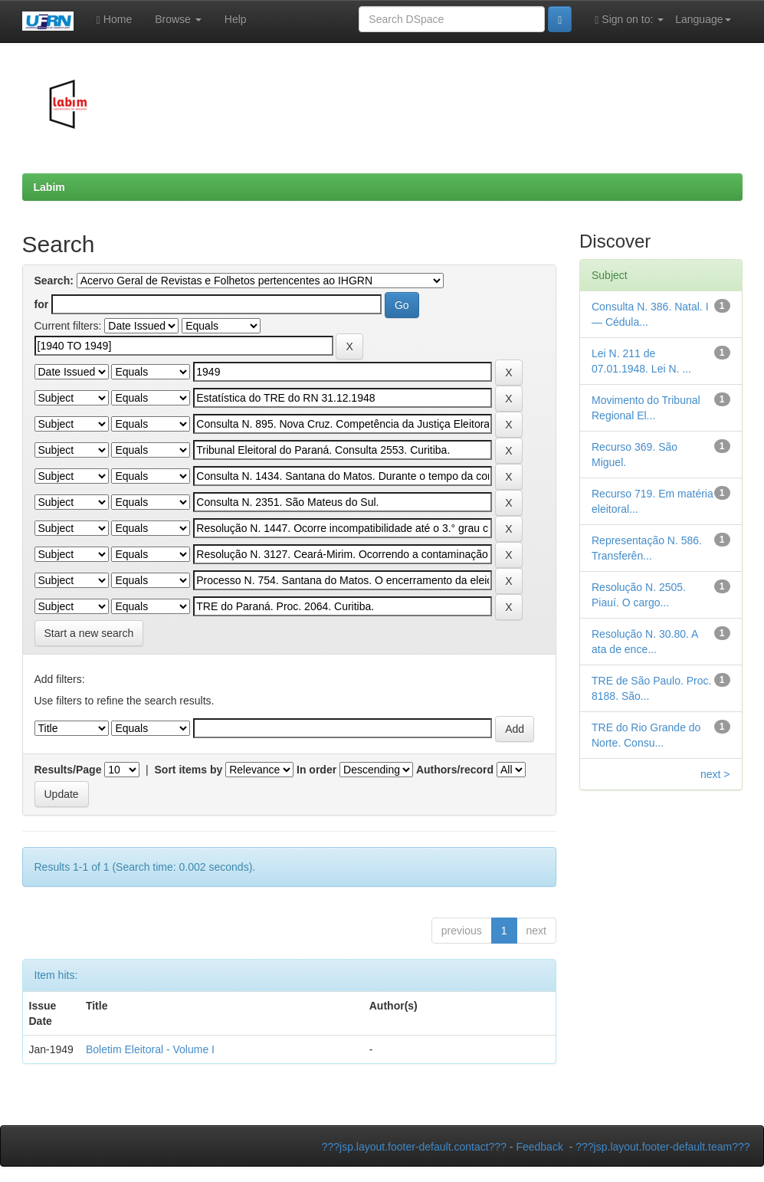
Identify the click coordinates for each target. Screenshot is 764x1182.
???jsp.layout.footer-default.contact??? (414, 1147)
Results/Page (68, 769)
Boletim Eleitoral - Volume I (150, 1049)
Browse (178, 19)
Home (114, 19)
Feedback (539, 1147)
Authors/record (454, 769)
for (41, 304)
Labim (49, 187)
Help (236, 19)
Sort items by (189, 769)
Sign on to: (629, 19)
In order (316, 769)
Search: (54, 280)
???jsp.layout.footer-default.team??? (662, 1147)
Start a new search (89, 633)
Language (702, 19)
